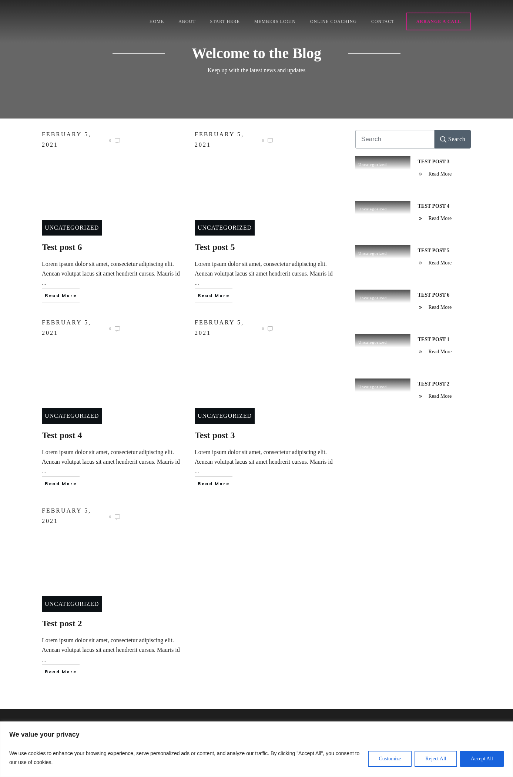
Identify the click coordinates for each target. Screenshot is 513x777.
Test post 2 (434, 384)
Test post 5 (434, 250)
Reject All (435, 758)
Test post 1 (434, 339)
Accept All (482, 758)
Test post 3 (434, 161)
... (44, 283)
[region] (256, 749)
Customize (390, 758)
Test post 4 (434, 206)
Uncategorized (72, 227)
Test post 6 (434, 295)
